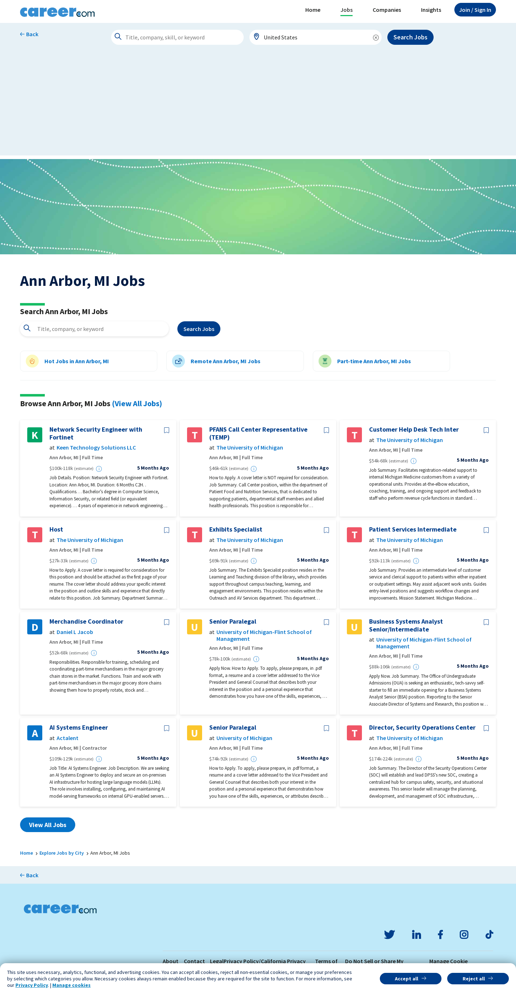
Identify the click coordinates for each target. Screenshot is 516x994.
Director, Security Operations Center (422, 727)
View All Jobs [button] (47, 825)
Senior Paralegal (232, 621)
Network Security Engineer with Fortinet (95, 433)
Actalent (67, 738)
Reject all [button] (474, 978)
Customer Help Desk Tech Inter (414, 429)
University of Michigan (244, 738)
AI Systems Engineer (78, 727)
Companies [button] (387, 9)
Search (198, 329)
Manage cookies (71, 985)
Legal (217, 961)
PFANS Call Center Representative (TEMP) (258, 433)
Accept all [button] (406, 978)
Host (56, 529)
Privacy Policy (31, 985)
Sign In (475, 9)
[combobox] (315, 37)
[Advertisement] (258, 105)
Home (312, 9)
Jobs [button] (346, 9)
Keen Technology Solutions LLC (96, 447)
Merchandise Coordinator (86, 621)
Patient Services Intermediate (413, 529)
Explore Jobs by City (61, 853)
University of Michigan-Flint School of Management (264, 635)
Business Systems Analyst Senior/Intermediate (406, 625)
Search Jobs (410, 37)
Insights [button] (431, 9)
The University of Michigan (249, 447)
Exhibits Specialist (235, 529)
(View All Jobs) (137, 403)
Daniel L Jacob (75, 632)
